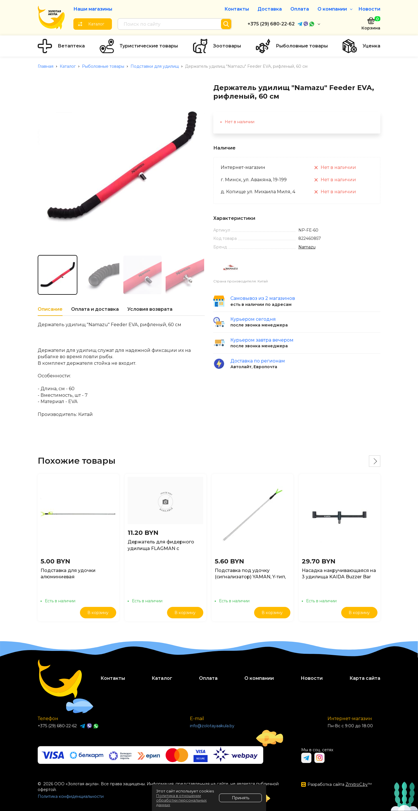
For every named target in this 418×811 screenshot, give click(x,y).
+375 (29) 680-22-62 (271, 24)
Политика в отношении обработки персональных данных (181, 800)
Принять (240, 797)
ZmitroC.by (356, 784)
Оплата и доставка (95, 309)
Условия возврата (149, 309)
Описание (50, 309)
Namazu (306, 247)
